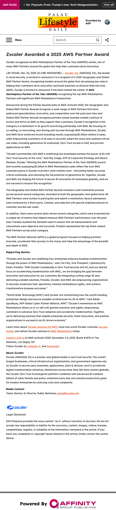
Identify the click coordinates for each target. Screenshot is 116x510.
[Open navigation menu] (14, 40)
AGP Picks (10, 4)
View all (108, 4)
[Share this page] (107, 40)
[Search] (73, 39)
